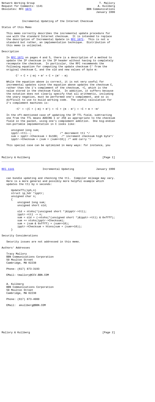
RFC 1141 (8, 201)
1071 (28, 11)
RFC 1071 (77, 47)
